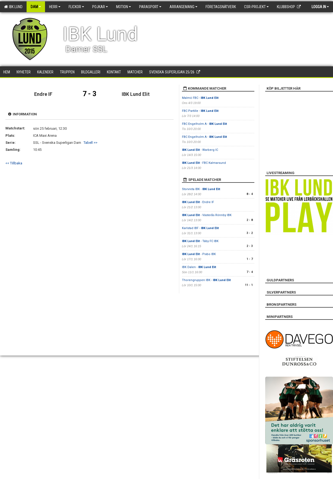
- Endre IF (198, 202)
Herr (54, 7)
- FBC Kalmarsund (204, 163)
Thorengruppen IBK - (206, 280)
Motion (123, 7)
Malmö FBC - (200, 98)
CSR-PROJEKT (256, 7)
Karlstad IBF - (200, 228)
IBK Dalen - (199, 267)
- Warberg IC (200, 150)
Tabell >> (90, 143)
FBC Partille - (200, 111)
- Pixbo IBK (199, 254)
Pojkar (100, 7)
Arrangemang (183, 7)
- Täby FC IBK (200, 241)
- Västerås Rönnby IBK (207, 215)
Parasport (150, 7)
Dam (36, 7)
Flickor (76, 7)
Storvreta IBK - (201, 189)
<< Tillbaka (13, 163)
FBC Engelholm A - (204, 124)
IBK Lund (13, 7)
